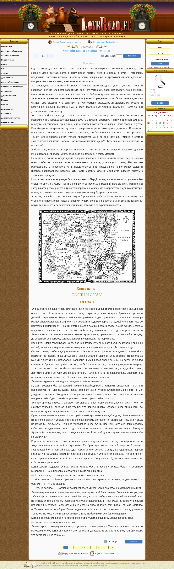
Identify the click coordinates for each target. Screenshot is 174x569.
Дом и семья (7, 78)
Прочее (4, 100)
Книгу (152, 89)
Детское (4, 73)
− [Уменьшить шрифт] (35, 56)
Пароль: (160, 54)
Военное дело (7, 122)
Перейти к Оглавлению (104, 553)
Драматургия (7, 109)
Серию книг (154, 95)
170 (111, 547)
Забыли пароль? (165, 67)
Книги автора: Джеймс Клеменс (107, 42)
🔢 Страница (108, 55)
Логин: (160, 48)
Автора (152, 92)
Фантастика (6, 46)
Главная (14, 41)
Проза (4, 64)
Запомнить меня (160, 60)
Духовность (6, 91)
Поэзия (4, 104)
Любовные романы (10, 55)
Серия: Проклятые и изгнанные (67, 42)
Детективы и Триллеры (11, 51)
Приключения (7, 60)
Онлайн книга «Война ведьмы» (87, 50)
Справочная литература (12, 87)
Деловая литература (10, 118)
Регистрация (153, 67)
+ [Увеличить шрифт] (50, 56)
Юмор (4, 69)
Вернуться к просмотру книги (76, 553)
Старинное (6, 113)
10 (103, 547)
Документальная (8, 96)
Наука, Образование (10, 82)
